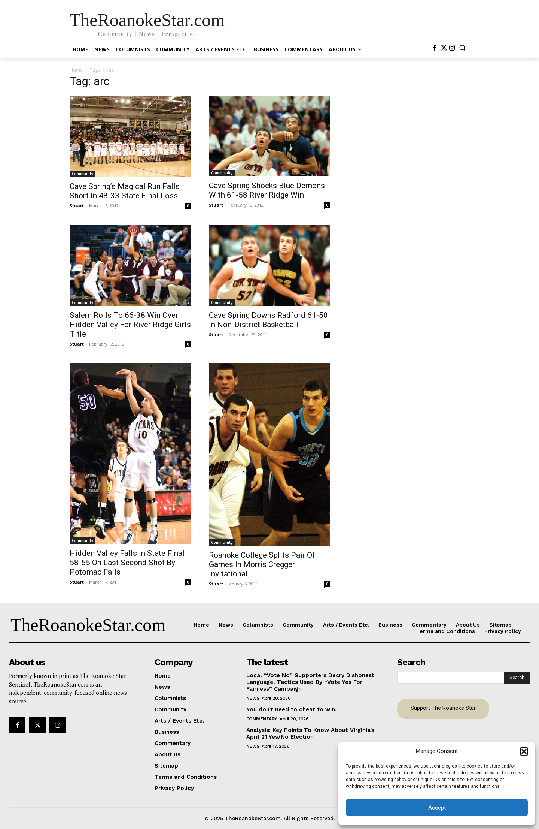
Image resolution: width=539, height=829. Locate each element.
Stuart (77, 205)
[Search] (517, 678)
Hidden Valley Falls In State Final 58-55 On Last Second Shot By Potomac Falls (127, 562)
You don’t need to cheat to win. (291, 709)
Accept (437, 807)
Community (82, 173)
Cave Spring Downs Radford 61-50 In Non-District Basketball (268, 320)
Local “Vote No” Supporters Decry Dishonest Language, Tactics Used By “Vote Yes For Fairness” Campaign (310, 682)
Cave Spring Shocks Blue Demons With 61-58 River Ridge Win (267, 190)
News (252, 698)
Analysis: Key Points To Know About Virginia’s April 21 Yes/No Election (310, 733)
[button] (524, 751)
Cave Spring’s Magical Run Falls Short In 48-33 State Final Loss (125, 191)
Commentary (261, 718)
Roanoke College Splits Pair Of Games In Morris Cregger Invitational (262, 564)
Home (76, 70)
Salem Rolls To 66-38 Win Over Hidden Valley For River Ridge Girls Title (130, 324)
